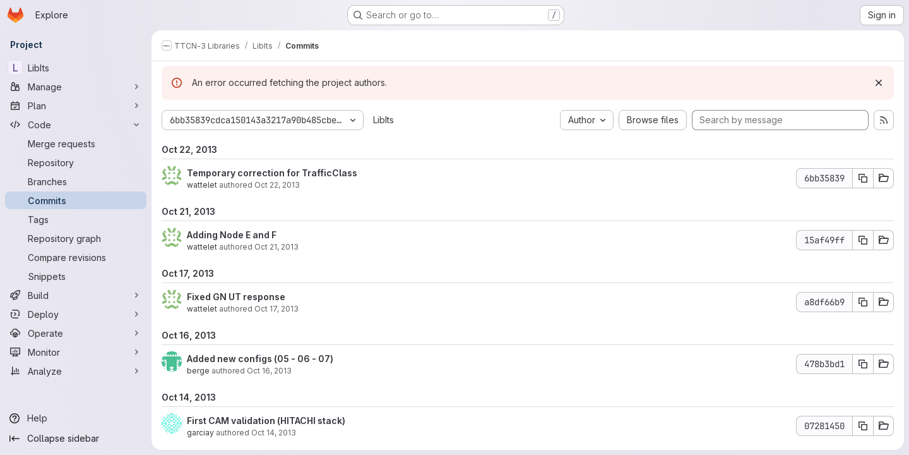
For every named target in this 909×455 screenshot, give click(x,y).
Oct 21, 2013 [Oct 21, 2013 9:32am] (276, 247)
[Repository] (75, 162)
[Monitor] (75, 352)
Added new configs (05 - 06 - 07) (260, 358)
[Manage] (75, 86)
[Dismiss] (878, 82)
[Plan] (75, 105)
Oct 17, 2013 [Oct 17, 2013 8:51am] (276, 308)
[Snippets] (75, 276)
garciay (200, 432)
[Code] (75, 124)
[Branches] (75, 181)
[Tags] (75, 219)
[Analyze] (75, 371)
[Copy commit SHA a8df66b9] (863, 302)
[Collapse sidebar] (75, 438)
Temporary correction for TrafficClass (272, 172)
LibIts (383, 119)
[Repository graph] (75, 238)
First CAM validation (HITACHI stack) (266, 420)
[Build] (75, 295)
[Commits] (75, 200)
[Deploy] (75, 314)
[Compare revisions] (75, 257)
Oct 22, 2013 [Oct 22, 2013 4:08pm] (277, 185)
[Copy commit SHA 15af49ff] (863, 240)
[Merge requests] (75, 143)
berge (198, 370)
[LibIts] (75, 67)
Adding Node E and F (231, 234)
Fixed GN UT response (236, 296)
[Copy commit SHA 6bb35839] (863, 178)
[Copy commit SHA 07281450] (863, 426)
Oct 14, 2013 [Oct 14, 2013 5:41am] (273, 432)
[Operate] (75, 333)
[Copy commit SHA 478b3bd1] (863, 364)
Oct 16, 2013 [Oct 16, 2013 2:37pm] (269, 370)
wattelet (202, 185)
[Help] (75, 418)
